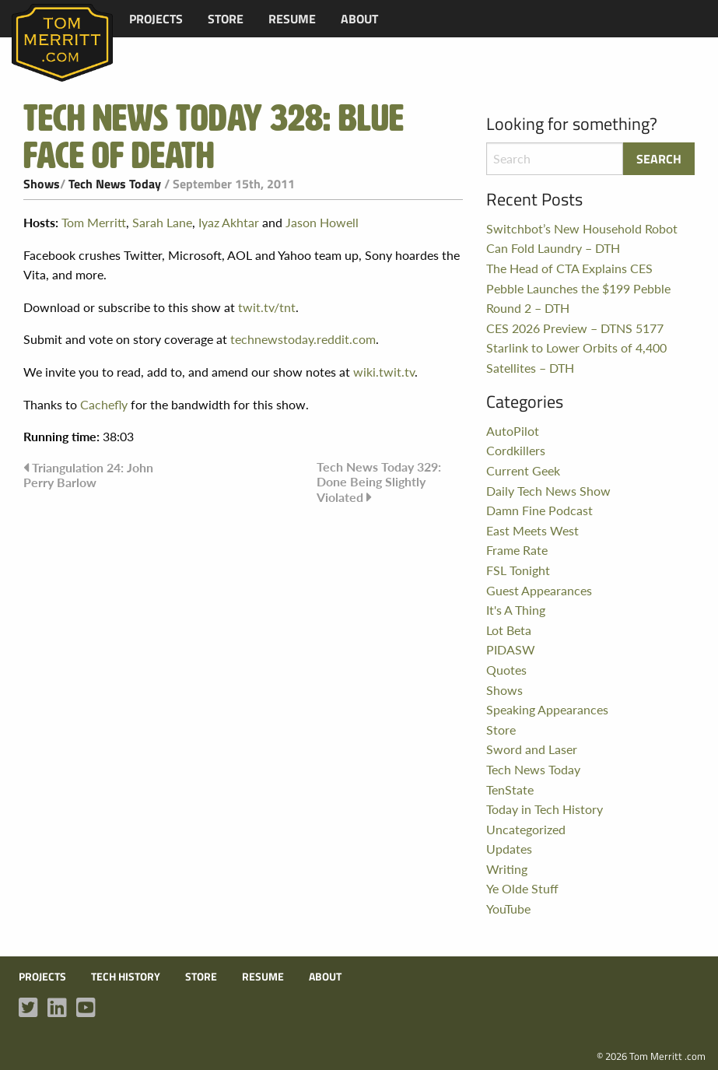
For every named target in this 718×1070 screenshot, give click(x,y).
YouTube (508, 908)
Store (225, 18)
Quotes (506, 670)
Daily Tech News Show (548, 491)
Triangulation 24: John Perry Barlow (88, 474)
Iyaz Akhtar (228, 222)
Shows (41, 183)
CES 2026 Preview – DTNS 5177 (575, 328)
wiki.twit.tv (384, 372)
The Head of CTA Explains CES (569, 268)
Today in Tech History (544, 809)
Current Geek (523, 470)
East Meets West (532, 530)
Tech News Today (114, 183)
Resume (292, 18)
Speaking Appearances (547, 709)
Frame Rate (517, 550)
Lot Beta (508, 630)
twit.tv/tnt (267, 307)
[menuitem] (156, 18)
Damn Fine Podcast (539, 510)
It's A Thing (515, 610)
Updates (509, 849)
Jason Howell (322, 222)
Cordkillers (515, 450)
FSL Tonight (518, 570)
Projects (156, 18)
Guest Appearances (539, 590)
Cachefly (104, 404)
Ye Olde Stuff (522, 888)
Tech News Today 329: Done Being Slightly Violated (379, 482)
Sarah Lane (162, 222)
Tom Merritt (93, 222)
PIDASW (510, 649)
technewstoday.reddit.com (303, 339)
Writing (506, 869)
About (359, 18)
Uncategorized (526, 829)
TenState (510, 789)
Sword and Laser (531, 749)
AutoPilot (512, 431)
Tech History (125, 976)
